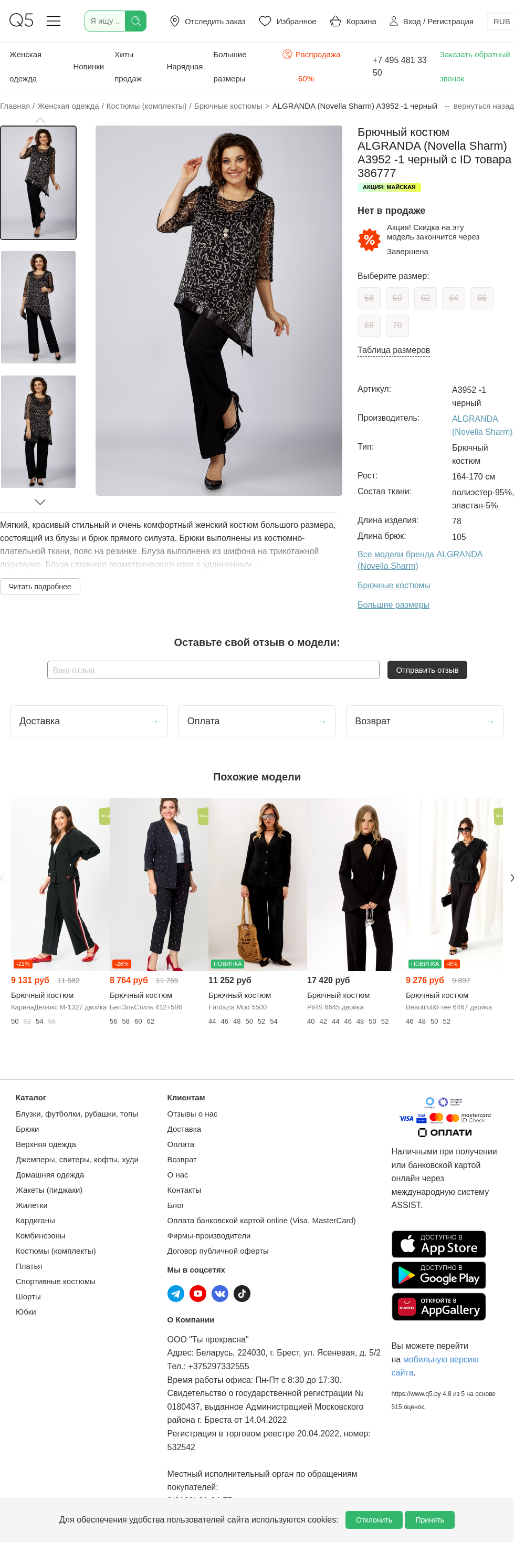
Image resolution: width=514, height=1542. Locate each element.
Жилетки (32, 1205)
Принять (429, 1520)
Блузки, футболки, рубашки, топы (77, 1113)
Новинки (88, 66)
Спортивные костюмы (56, 1281)
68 (369, 325)
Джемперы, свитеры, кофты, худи (77, 1159)
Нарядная (184, 66)
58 (369, 298)
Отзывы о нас (192, 1113)
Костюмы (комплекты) (56, 1250)
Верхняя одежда (46, 1144)
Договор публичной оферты (218, 1250)
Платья (29, 1266)
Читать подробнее (40, 586)
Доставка (184, 1128)
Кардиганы (35, 1220)
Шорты (28, 1296)
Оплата (181, 1144)
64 (453, 298)
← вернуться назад (479, 105)
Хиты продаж (128, 66)
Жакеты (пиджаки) (49, 1189)
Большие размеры (229, 66)
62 (426, 298)
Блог (175, 1205)
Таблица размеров (394, 350)
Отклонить (374, 1520)
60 (397, 298)
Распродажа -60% (311, 65)
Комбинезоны (41, 1235)
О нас (177, 1174)
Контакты (184, 1189)
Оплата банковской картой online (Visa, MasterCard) (261, 1220)
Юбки (26, 1311)
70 (397, 325)
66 (482, 298)
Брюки (27, 1128)
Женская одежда (25, 66)
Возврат (182, 1159)
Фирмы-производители (209, 1235)
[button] (40, 120)
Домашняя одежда (50, 1174)
